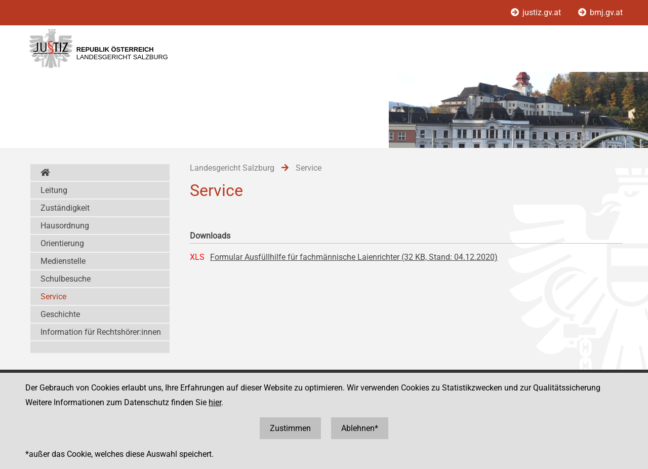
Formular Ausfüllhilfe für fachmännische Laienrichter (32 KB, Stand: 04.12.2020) (354, 257)
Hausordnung (64, 225)
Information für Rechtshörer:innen (100, 332)
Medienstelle (63, 261)
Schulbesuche (65, 279)
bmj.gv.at (600, 12)
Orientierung (62, 243)
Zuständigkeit (65, 208)
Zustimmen (290, 428)
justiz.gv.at (537, 12)
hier (215, 402)
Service (53, 296)
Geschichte (60, 314)
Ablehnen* (359, 428)
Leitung (53, 190)
